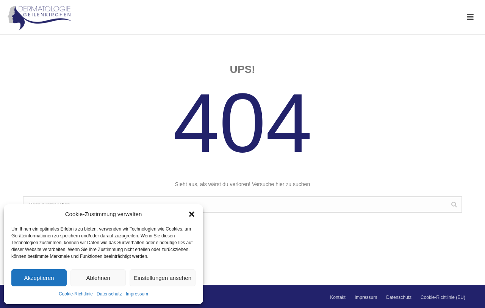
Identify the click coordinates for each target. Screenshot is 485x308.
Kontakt (338, 297)
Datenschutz (109, 294)
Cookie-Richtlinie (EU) (443, 297)
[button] (192, 214)
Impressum (137, 294)
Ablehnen (98, 278)
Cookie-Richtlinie (76, 294)
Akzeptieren (39, 278)
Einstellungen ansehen (162, 278)
